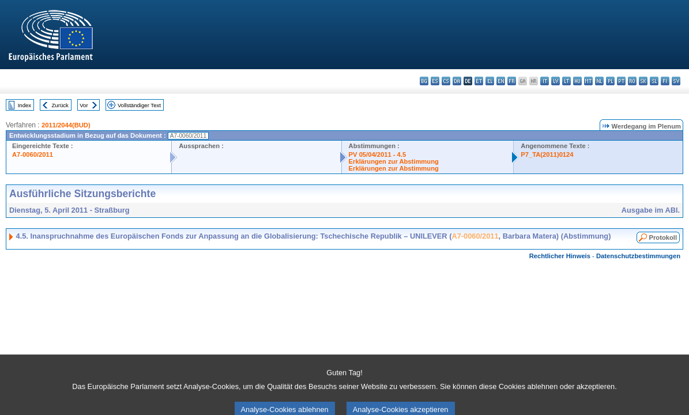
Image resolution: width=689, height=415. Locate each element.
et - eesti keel (479, 81)
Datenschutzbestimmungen (638, 255)
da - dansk (457, 81)
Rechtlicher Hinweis (559, 255)
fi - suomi (665, 81)
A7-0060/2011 (32, 154)
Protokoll (663, 237)
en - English (500, 81)
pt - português (621, 81)
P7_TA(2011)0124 (547, 154)
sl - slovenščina (654, 81)
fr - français (511, 81)
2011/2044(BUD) (66, 125)
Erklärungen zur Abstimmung (394, 161)
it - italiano (544, 81)
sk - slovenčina (643, 81)
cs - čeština (446, 81)
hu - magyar (577, 81)
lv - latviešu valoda (555, 81)
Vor (84, 105)
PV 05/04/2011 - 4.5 (377, 154)
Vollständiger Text (139, 105)
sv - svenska (676, 81)
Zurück (60, 105)
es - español (435, 81)
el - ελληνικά (489, 81)
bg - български (424, 81)
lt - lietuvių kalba (566, 81)
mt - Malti (588, 81)
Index (24, 105)
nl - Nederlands (599, 81)
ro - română (632, 81)
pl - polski (610, 81)
